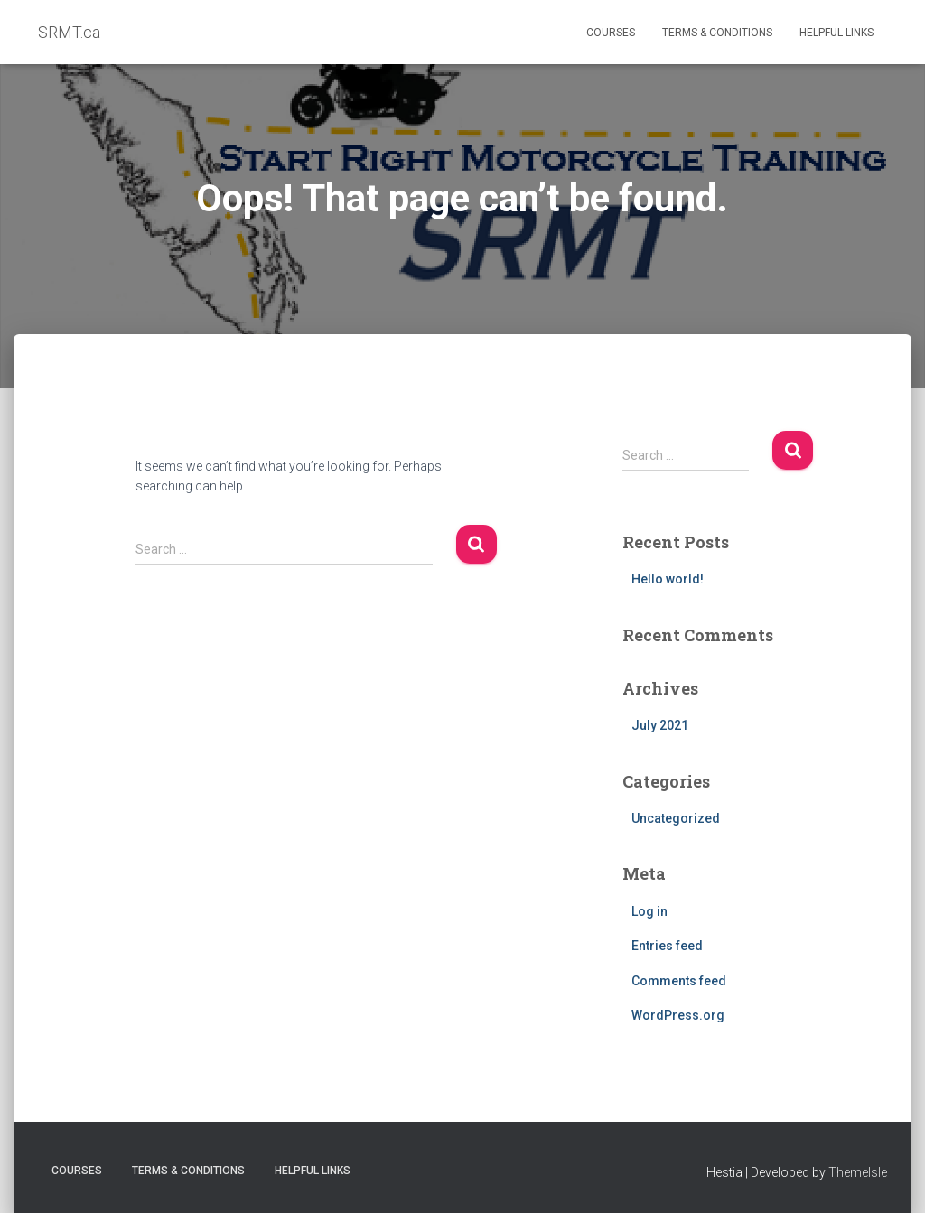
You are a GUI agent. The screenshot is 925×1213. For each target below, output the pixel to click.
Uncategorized (675, 818)
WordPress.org (677, 1015)
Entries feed (667, 945)
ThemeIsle (857, 1172)
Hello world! (667, 579)
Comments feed (678, 981)
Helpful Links (836, 32)
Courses (610, 32)
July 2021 (659, 725)
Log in (649, 911)
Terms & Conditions (717, 32)
